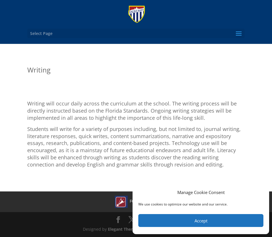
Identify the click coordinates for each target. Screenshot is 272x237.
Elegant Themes (123, 229)
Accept (201, 221)
